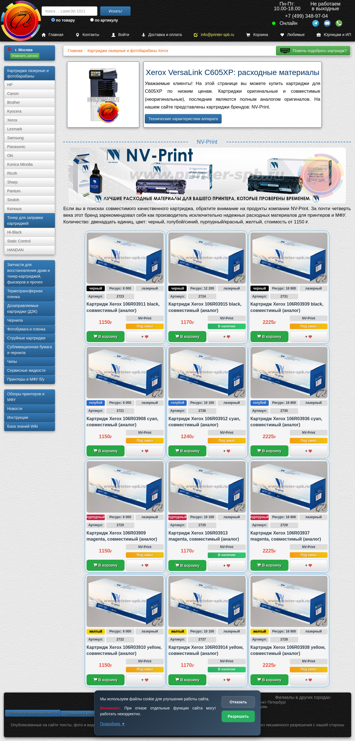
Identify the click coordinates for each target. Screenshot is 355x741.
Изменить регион (25, 56)
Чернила (15, 320)
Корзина (257, 34)
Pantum (14, 191)
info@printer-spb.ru (214, 34)
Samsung (15, 138)
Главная (52, 34)
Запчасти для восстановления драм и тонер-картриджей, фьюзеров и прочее (28, 273)
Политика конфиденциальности (32, 713)
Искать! (115, 11)
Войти (120, 34)
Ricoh (12, 173)
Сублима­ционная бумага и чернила (29, 350)
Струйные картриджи (26, 338)
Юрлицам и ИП (334, 34)
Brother (13, 102)
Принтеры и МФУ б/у (25, 379)
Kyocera (14, 111)
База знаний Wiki (22, 426)
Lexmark (14, 129)
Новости (14, 408)
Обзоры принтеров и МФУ (25, 397)
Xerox (12, 120)
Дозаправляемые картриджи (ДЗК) (23, 308)
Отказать (238, 702)
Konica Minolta (20, 164)
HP (9, 84)
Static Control (19, 241)
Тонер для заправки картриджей (25, 220)
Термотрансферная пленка (24, 294)
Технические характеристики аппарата (183, 119)
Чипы (12, 361)
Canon (13, 93)
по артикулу (104, 20)
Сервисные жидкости (26, 370)
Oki (10, 155)
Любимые (292, 34)
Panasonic (16, 146)
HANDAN (15, 250)
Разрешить (238, 716)
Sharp (12, 182)
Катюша (14, 208)
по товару (63, 20)
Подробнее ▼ (112, 724)
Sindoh (13, 200)
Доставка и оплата (161, 34)
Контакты (87, 34)
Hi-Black (14, 232)
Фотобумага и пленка (26, 329)
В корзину (105, 336)
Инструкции (17, 417)
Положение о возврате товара (88, 714)
